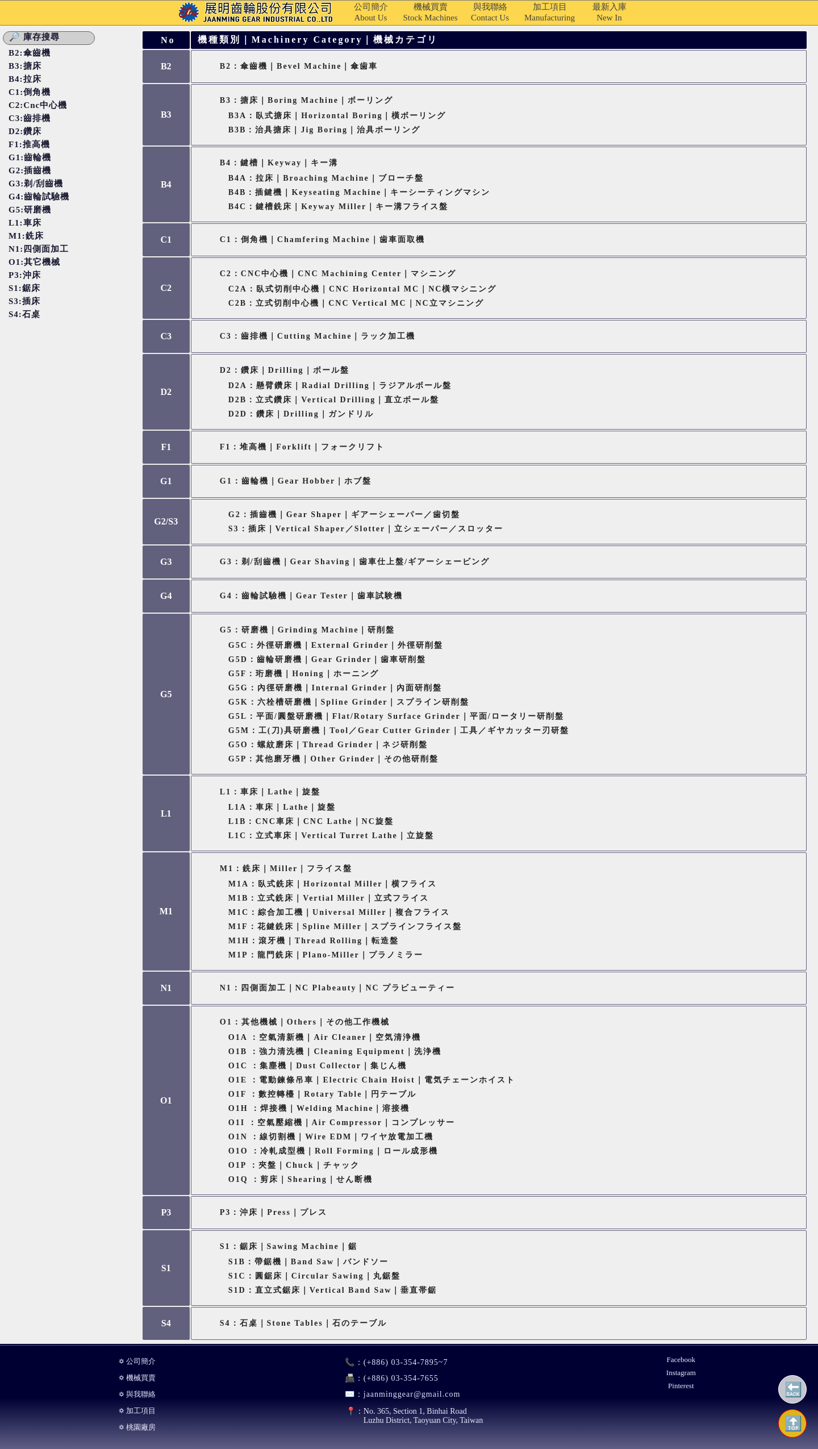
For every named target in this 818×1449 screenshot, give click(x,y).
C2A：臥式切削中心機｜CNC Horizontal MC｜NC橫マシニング (362, 289)
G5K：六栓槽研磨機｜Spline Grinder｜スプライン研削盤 (349, 702)
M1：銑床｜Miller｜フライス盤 (286, 868)
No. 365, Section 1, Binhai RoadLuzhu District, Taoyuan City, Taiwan (409, 1416)
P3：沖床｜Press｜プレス (273, 1212)
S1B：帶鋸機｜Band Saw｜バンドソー (308, 1262)
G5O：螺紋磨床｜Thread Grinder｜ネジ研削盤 (328, 744)
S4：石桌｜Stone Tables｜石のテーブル (303, 1323)
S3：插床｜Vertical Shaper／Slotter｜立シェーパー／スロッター (365, 528)
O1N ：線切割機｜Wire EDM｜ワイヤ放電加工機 (330, 1136)
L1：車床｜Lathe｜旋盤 (270, 792)
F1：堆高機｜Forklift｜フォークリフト (302, 447)
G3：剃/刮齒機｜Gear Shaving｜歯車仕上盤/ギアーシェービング (355, 561)
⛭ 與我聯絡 (137, 1394)
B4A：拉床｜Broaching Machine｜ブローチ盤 (326, 178)
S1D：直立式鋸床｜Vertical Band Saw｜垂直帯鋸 (332, 1290)
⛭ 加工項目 (137, 1410)
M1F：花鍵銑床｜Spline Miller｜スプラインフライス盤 (345, 926)
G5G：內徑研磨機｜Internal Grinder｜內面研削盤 (335, 688)
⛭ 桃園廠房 (137, 1427)
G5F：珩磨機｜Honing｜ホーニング (303, 673)
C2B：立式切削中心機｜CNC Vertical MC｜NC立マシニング (356, 303)
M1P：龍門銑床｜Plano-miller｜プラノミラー (325, 955)
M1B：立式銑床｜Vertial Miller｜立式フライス (328, 898)
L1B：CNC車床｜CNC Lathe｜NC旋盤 (311, 821)
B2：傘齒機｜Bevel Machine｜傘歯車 (299, 66)
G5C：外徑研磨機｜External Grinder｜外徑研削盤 (336, 645)
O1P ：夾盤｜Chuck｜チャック (294, 1165)
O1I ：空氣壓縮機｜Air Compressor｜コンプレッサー (341, 1122)
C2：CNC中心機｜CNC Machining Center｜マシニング (338, 273)
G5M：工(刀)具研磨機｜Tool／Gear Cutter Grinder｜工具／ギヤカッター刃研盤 (398, 730)
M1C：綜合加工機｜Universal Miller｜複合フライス (339, 912)
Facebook (681, 1359)
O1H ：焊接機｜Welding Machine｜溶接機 (319, 1108)
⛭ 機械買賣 (137, 1377)
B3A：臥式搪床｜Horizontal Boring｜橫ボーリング (337, 115)
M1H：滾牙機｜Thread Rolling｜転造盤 (313, 940)
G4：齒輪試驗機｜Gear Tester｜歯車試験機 (311, 596)
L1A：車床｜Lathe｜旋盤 (282, 807)
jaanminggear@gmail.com (398, 1394)
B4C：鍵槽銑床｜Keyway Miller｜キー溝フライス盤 (338, 206)
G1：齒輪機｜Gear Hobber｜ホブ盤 (296, 481)
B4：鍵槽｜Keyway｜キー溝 (279, 163)
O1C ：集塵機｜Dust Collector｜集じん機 (317, 1065)
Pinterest (681, 1385)
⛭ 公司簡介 (137, 1361)
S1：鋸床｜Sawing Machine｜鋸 (288, 1246)
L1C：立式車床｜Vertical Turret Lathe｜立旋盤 (331, 835)
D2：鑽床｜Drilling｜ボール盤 (284, 370)
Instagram (681, 1372)
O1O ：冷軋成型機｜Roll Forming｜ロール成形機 (333, 1151)
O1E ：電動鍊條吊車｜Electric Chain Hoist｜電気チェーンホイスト (371, 1080)
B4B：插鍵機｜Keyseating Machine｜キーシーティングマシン (359, 192)
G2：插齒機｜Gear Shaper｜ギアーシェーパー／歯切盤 (344, 514)
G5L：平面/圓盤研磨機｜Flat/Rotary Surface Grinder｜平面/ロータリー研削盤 (396, 716)
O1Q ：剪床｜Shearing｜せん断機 (300, 1179)
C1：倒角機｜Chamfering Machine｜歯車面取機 (322, 239)
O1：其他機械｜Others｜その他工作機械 (305, 1022)
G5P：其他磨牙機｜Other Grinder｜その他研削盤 (333, 759)
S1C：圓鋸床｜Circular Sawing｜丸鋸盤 (314, 1276)
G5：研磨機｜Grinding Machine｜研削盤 (307, 630)
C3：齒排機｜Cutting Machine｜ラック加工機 (318, 336)
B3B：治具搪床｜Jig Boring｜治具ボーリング (324, 130)
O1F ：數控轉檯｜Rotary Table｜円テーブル (322, 1094)
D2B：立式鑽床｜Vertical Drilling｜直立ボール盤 (334, 399)
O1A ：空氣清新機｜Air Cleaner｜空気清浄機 (324, 1037)
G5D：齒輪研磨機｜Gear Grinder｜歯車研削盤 (327, 659)
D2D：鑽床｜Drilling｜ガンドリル (301, 414)
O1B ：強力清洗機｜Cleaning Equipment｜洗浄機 (334, 1051)
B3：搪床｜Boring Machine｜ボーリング (306, 100)
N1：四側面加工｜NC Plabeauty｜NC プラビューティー (337, 988)
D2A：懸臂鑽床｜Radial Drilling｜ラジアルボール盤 (340, 385)
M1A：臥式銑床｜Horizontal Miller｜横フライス (332, 884)
